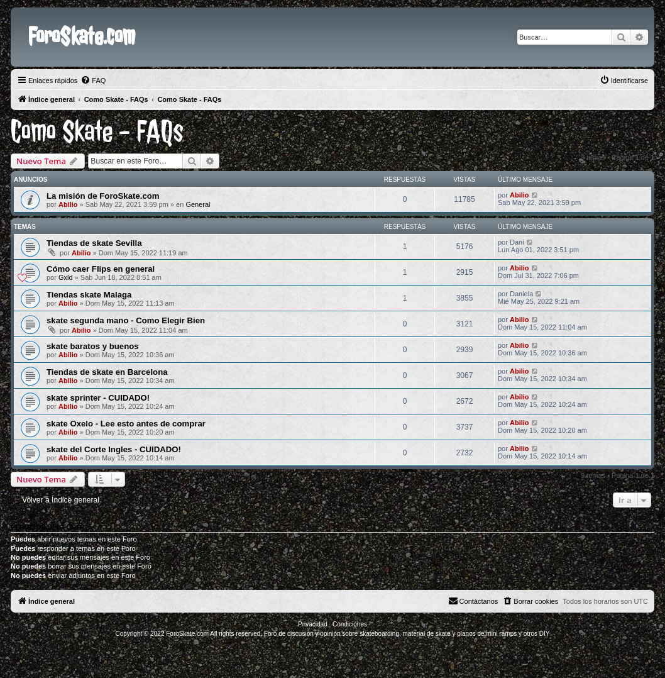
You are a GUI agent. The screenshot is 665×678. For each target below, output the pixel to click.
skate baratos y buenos (93, 346)
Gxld (65, 277)
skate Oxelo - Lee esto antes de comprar (126, 423)
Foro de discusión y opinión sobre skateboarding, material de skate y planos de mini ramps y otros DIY (407, 633)
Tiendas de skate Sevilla (94, 243)
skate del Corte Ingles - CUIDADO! (114, 449)
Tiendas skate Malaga (89, 294)
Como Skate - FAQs (97, 132)
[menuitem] (93, 80)
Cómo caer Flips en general (101, 269)
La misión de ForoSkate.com (103, 196)
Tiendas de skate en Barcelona (107, 372)
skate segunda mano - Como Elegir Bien (126, 320)
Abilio (68, 204)
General (197, 204)
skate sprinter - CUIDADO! (98, 398)
